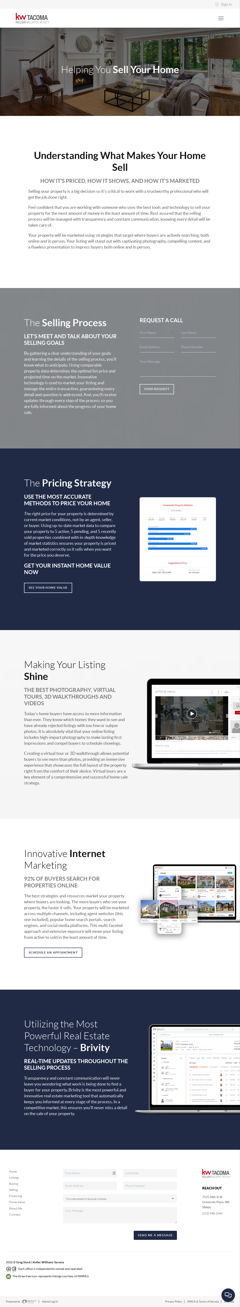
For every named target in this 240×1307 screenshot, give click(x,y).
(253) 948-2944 (212, 1213)
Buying (13, 1183)
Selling (13, 1190)
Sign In (223, 4)
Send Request (156, 389)
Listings (14, 1177)
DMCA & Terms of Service (203, 1301)
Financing (15, 1196)
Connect (14, 1214)
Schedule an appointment (53, 952)
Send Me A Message (155, 1235)
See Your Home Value (48, 587)
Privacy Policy (173, 1301)
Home (13, 1171)
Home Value (17, 1202)
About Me (15, 1208)
